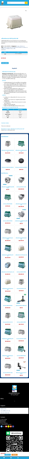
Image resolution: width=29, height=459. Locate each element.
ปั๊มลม (17, 47)
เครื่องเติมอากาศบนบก (9, 48)
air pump (8, 47)
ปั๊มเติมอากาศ (25, 47)
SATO (5, 49)
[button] (26, 11)
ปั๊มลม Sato (17, 46)
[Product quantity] (2, 455)
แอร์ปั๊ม (14, 48)
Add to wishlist (5, 63)
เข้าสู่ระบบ (6, 130)
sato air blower (13, 47)
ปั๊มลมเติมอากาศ (20, 47)
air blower (4, 47)
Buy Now (14, 454)
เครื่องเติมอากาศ (22, 46)
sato (10, 47)
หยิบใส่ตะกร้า (7, 454)
